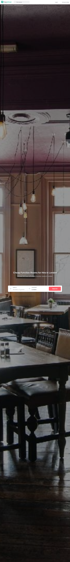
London (4, 5)
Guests (15, 287)
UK (1, 5)
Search (54, 289)
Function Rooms (10, 5)
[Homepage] (6, 2)
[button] (22, 2)
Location (34, 287)
